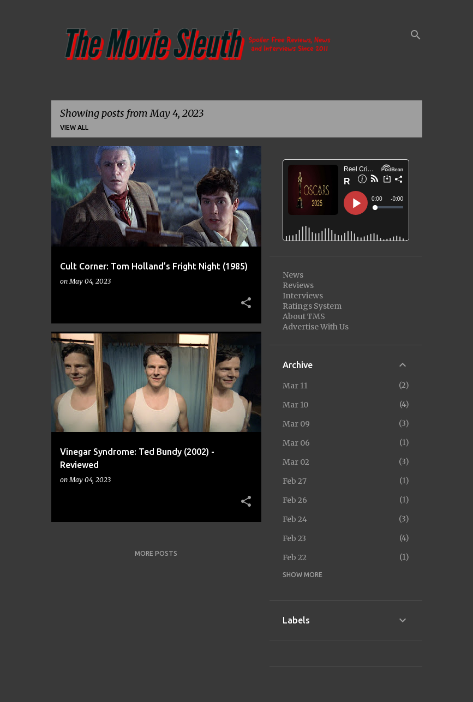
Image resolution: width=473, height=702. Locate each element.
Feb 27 (295, 481)
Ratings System (312, 306)
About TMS (304, 316)
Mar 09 (296, 424)
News (293, 275)
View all (74, 127)
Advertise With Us (316, 327)
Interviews (303, 296)
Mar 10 (295, 405)
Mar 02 (296, 462)
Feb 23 (294, 538)
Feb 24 (295, 519)
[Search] (415, 35)
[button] (246, 303)
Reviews (298, 285)
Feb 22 (295, 557)
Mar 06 (296, 443)
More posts (156, 553)
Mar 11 (295, 386)
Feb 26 (295, 500)
